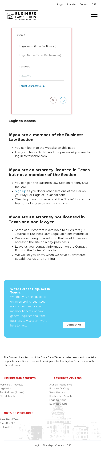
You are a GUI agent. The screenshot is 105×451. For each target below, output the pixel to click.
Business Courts (58, 404)
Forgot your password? (32, 85)
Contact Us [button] (73, 324)
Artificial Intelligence (60, 385)
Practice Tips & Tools (60, 396)
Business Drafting (59, 388)
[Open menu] (94, 15)
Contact (84, 4)
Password (24, 66)
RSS (94, 4)
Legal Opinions (57, 400)
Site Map (72, 4)
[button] (53, 100)
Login (60, 4)
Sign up (20, 191)
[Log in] (63, 100)
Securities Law (57, 392)
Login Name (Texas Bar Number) (37, 46)
